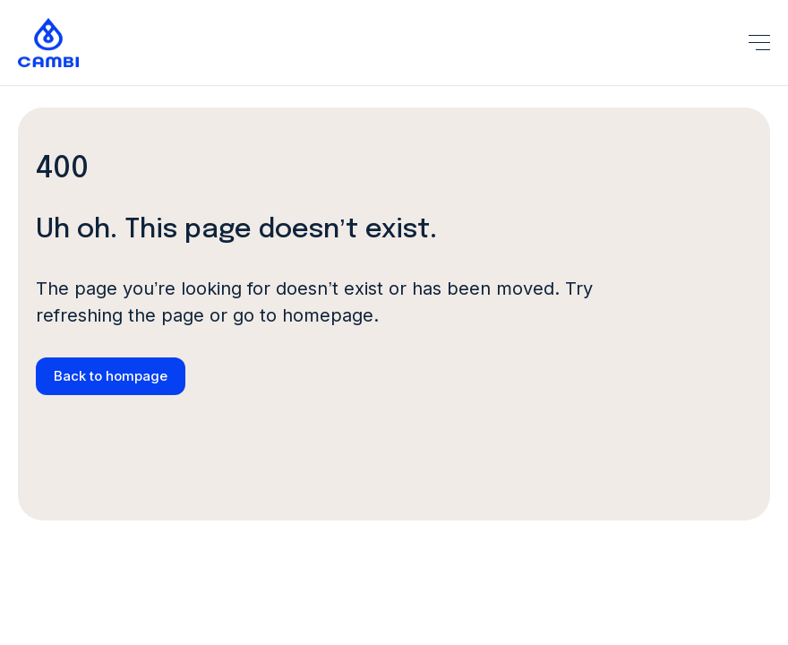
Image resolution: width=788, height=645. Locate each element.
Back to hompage (110, 375)
